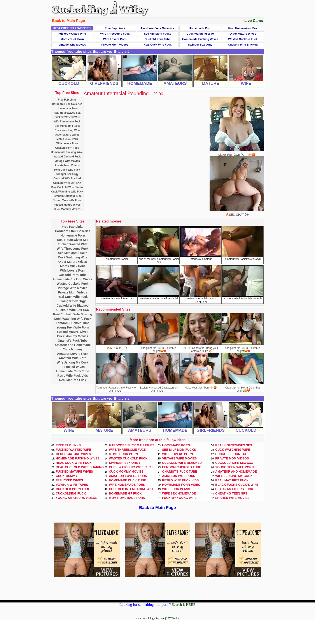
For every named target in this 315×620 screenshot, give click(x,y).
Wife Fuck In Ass (176, 489)
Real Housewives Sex (242, 28)
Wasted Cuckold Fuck (243, 39)
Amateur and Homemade (73, 345)
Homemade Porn (200, 28)
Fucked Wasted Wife (72, 33)
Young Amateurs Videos (76, 498)
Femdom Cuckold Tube (67, 196)
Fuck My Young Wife (179, 498)
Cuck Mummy (72, 349)
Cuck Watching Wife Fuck (67, 191)
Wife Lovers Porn (115, 39)
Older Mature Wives (242, 33)
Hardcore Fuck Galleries (157, 28)
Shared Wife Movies (232, 498)
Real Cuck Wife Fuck (158, 44)
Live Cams (253, 21)
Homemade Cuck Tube (72, 371)
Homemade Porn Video (181, 484)
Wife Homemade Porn (127, 484)
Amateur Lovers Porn (72, 353)
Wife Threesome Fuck (115, 33)
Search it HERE (184, 604)
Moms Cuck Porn (72, 39)
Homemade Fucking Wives (200, 39)
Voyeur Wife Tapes (72, 484)
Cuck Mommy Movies (67, 209)
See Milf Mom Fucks (157, 33)
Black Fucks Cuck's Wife (236, 484)
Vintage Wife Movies (72, 44)
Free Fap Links (115, 28)
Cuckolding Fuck (71, 493)
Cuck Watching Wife (200, 33)
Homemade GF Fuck (125, 493)
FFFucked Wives (73, 367)
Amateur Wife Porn (72, 358)
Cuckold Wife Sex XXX (67, 182)
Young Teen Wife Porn (67, 200)
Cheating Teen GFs (231, 493)
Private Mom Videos (114, 44)
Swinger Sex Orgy (200, 44)
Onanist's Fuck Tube (73, 340)
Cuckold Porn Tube (157, 39)
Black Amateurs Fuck (234, 489)
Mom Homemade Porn (127, 498)
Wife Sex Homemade (179, 493)
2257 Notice (172, 618)
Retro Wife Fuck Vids (72, 375)
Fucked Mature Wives (67, 204)
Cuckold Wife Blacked (243, 44)
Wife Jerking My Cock (73, 362)
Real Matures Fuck (72, 380)
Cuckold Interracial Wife (131, 489)
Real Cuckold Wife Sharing (67, 187)
